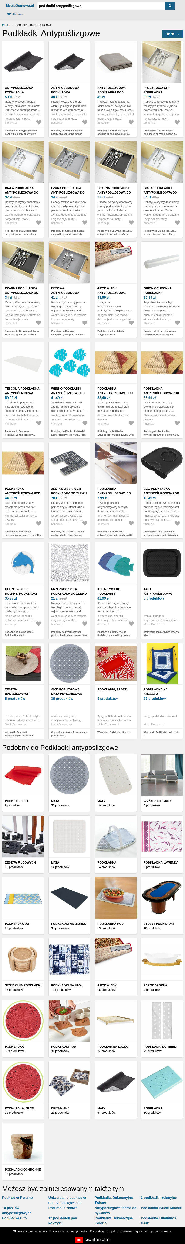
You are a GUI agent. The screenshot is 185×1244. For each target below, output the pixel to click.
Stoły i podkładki (159, 923)
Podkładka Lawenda (161, 862)
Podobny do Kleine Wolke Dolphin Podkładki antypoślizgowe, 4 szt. (19, 635)
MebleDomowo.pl (20, 5)
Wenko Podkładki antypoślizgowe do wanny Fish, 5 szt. (68, 393)
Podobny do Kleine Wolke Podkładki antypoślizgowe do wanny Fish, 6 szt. (113, 635)
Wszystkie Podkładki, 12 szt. (113, 732)
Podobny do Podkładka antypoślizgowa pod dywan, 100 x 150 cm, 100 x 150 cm (161, 435)
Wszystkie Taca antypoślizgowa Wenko (161, 634)
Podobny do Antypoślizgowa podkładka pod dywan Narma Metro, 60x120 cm (113, 134)
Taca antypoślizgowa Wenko (158, 593)
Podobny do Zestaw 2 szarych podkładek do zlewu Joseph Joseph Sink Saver (68, 535)
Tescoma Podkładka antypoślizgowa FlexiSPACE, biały (22, 393)
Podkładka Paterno (17, 1198)
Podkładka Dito (14, 1218)
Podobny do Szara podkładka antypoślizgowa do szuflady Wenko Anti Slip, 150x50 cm (67, 234)
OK (79, 1240)
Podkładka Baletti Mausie (161, 1208)
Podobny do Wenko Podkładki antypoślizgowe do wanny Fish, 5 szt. (68, 435)
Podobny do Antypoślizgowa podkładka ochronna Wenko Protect (21, 134)
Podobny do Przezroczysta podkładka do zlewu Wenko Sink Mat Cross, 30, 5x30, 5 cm (69, 635)
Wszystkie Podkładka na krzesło (161, 732)
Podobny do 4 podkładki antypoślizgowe (110, 333)
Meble (6, 25)
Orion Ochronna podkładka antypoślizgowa (158, 293)
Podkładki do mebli (160, 1046)
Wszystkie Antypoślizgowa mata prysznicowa (69, 734)
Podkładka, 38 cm (19, 1108)
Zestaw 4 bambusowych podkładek (17, 694)
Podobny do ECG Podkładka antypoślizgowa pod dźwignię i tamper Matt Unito (161, 535)
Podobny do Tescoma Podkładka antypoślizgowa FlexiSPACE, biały (20, 435)
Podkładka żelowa (63, 1208)
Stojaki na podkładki (23, 985)
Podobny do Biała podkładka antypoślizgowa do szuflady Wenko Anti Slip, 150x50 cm (21, 234)
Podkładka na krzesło (156, 692)
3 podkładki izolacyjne (159, 1198)
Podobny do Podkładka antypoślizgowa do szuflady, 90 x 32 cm (114, 535)
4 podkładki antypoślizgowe (111, 290)
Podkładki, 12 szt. (112, 689)
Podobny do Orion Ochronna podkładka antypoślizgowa (160, 333)
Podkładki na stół (67, 985)
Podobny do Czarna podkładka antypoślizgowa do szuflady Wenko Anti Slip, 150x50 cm (114, 234)
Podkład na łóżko (112, 1046)
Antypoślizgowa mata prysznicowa (66, 692)
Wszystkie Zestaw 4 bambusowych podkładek (19, 734)
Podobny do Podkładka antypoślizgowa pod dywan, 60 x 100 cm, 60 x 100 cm (115, 435)
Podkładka (14, 1046)
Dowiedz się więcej (97, 1239)
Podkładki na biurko (69, 923)
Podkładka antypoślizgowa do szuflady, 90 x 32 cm (114, 493)
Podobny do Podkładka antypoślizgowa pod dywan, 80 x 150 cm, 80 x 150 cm (23, 535)
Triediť (169, 34)
